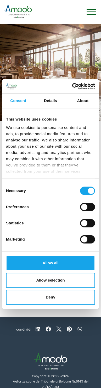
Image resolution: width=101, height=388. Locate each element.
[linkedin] (38, 329)
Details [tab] (50, 100)
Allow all (51, 263)
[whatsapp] (79, 329)
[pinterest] (69, 329)
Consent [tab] (18, 100)
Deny (50, 297)
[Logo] (18, 12)
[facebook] (48, 329)
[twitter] (58, 329)
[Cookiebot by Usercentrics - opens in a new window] (72, 86)
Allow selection (50, 280)
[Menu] (88, 12)
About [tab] (82, 100)
